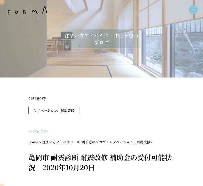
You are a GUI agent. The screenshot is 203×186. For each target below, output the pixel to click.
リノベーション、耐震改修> (131, 142)
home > (35, 142)
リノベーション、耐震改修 (54, 110)
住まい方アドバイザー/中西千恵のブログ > (75, 142)
